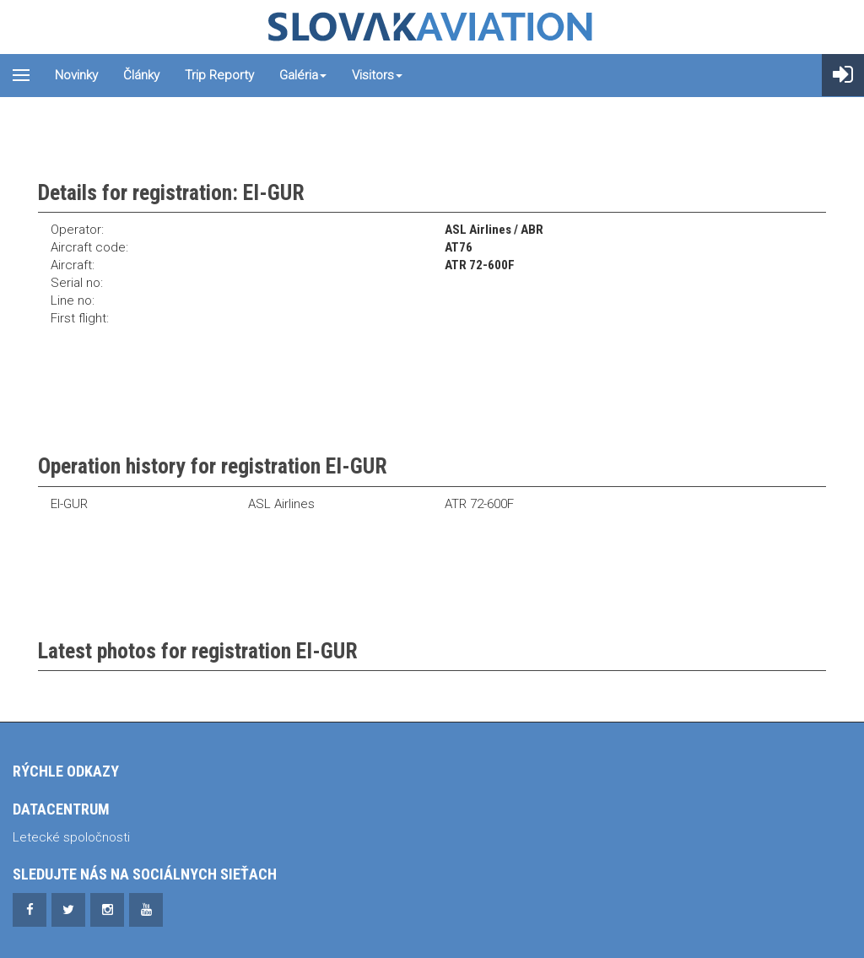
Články (141, 75)
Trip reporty (219, 75)
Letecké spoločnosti (71, 837)
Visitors (377, 75)
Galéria (303, 75)
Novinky (76, 75)
